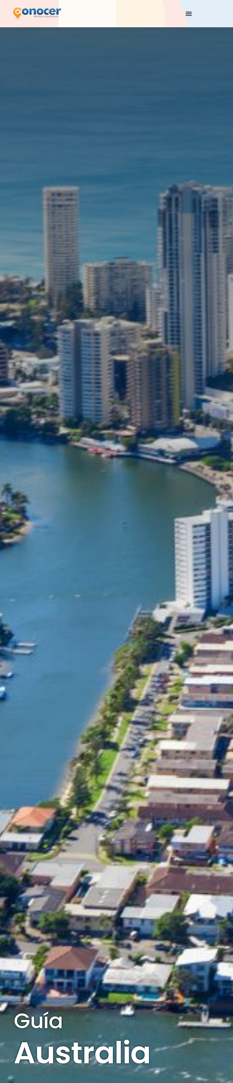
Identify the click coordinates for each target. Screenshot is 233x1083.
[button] (189, 14)
